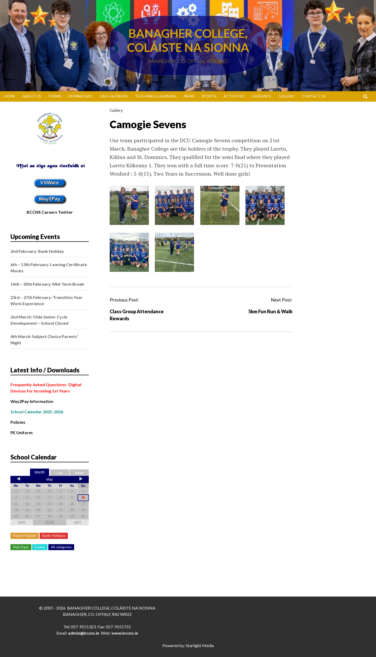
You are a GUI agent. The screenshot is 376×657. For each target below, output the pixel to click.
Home (9, 96)
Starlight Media (200, 645)
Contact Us (314, 96)
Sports (209, 96)
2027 (77, 522)
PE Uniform (21, 432)
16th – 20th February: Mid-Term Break (47, 283)
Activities (234, 96)
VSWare (49, 182)
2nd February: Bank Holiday (37, 251)
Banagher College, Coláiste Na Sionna (188, 40)
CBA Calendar (113, 96)
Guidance (261, 96)
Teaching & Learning (156, 96)
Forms (55, 96)
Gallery (287, 96)
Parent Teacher (24, 535)
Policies (17, 422)
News (189, 96)
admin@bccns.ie (83, 632)
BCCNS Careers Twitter (50, 212)
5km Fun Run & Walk (270, 311)
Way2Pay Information (31, 401)
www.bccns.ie (124, 632)
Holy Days (21, 547)
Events (40, 547)
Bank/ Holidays (53, 535)
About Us (31, 96)
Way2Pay (50, 198)
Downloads (80, 96)
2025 (21, 522)
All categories (61, 547)
